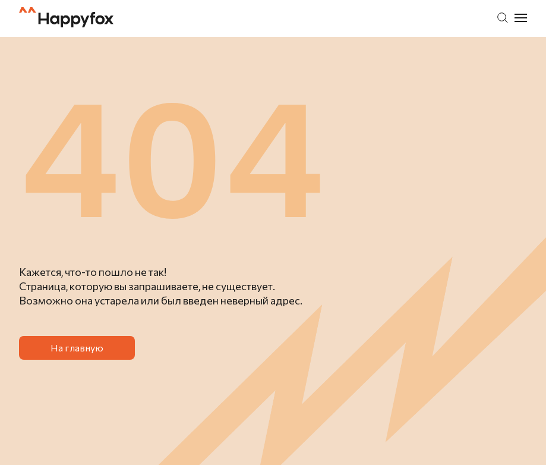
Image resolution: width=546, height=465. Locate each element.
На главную (77, 347)
